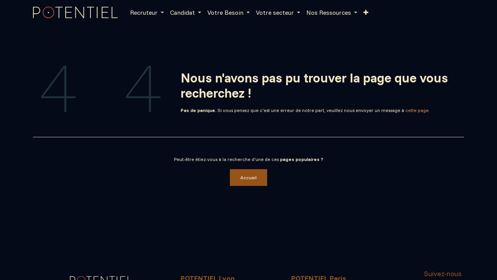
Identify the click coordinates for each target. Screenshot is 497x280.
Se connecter (435, 12)
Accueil (248, 177)
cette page (417, 110)
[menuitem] (147, 12)
